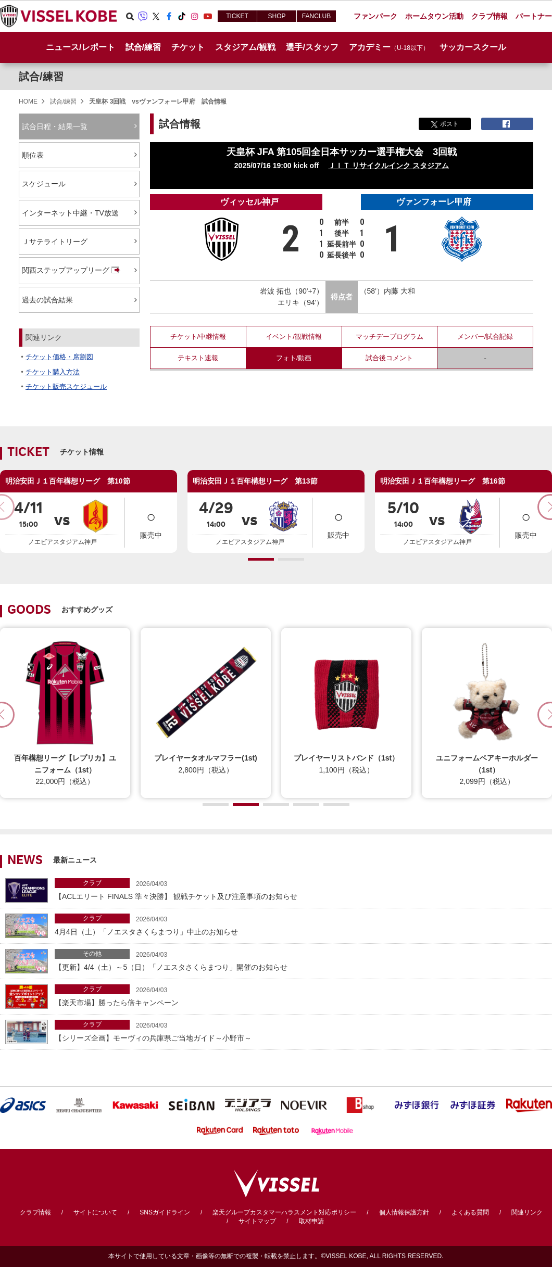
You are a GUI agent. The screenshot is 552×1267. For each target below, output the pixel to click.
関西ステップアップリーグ (72, 270)
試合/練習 (41, 76)
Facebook (168, 16)
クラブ (92, 882)
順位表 (33, 155)
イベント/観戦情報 (294, 336)
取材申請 (311, 1221)
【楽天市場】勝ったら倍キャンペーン (301, 995)
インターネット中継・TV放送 (70, 213)
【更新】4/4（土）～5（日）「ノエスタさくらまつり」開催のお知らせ (301, 960)
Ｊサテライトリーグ (54, 241)
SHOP (276, 16)
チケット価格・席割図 (59, 357)
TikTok (181, 16)
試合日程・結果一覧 (54, 126)
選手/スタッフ (312, 47)
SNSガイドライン (165, 1212)
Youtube (208, 16)
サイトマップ (257, 1221)
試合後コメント (389, 358)
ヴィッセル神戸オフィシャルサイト (58, 16)
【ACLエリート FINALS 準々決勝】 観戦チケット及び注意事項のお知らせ (301, 889)
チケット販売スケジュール (66, 386)
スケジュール (44, 184)
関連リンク (527, 1212)
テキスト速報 (198, 358)
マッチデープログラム (389, 336)
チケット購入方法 (53, 372)
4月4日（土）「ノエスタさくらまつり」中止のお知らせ (301, 925)
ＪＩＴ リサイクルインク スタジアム (388, 165)
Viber (142, 16)
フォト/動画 (294, 358)
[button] (261, 559)
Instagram (195, 16)
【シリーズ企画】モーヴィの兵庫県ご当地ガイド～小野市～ (301, 1031)
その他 (92, 953)
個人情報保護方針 (404, 1212)
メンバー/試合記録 (485, 336)
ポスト (445, 124)
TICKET (237, 16)
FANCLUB (316, 16)
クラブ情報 (35, 1212)
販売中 (151, 521)
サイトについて (95, 1212)
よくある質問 (470, 1212)
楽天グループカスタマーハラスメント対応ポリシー (284, 1212)
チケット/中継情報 (198, 336)
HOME (28, 101)
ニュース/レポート (80, 47)
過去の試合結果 (47, 300)
